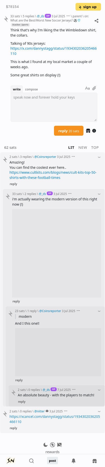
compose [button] (31, 89)
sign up (87, 6)
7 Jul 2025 (64, 390)
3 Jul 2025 (58, 16)
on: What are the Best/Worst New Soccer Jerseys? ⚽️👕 (49, 18)
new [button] (83, 147)
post (52, 460)
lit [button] (71, 147)
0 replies (34, 390)
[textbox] (54, 107)
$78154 (12, 7)
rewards (52, 451)
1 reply (32, 311)
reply (68, 130)
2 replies (30, 194)
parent (77, 16)
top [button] (95, 147)
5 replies (28, 16)
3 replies (26, 157)
